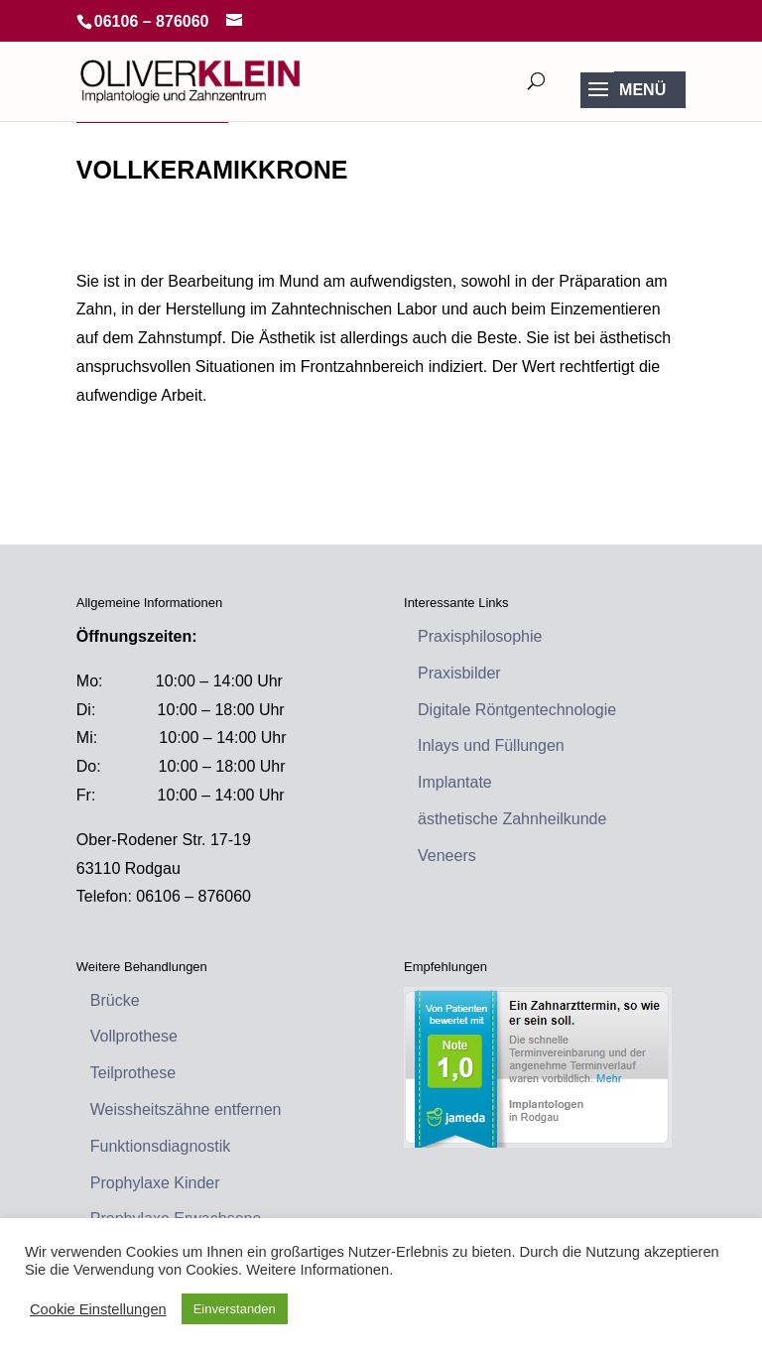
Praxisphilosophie (480, 636)
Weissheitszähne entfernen (186, 1109)
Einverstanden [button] (234, 1308)
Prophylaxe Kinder (155, 1182)
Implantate (455, 782)
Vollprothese (134, 1036)
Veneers (447, 855)
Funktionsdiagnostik (160, 1146)
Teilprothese (133, 1072)
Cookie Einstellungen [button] (98, 1309)
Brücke (115, 1000)
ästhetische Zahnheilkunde (512, 818)
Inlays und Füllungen (491, 745)
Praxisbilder (459, 673)
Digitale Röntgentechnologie (517, 709)
